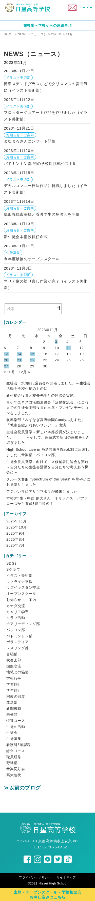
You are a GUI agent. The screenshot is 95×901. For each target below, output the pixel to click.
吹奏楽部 (13, 660)
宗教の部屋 (15, 696)
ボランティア (17, 642)
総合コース (15, 751)
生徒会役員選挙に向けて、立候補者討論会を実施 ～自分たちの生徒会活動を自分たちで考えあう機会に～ (47, 467)
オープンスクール (21, 594)
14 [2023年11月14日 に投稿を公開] (19, 354)
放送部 (11, 702)
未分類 (11, 714)
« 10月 (9, 372)
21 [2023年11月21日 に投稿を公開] (19, 360)
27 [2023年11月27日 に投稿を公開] (6, 366)
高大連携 (13, 775)
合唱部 (11, 654)
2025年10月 (16, 527)
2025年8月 (15, 539)
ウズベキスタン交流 (23, 587)
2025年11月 (16, 521)
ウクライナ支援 (19, 582)
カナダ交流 (15, 606)
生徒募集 (13, 739)
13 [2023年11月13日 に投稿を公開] (6, 354)
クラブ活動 (15, 618)
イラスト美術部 (19, 575)
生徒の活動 (15, 727)
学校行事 (13, 678)
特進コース (15, 721)
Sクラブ (13, 569)
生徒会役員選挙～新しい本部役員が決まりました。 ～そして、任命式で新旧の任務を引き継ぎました (48, 437)
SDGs (11, 563)
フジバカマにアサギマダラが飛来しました (41, 491)
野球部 (11, 763)
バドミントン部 (19, 636)
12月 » (24, 372)
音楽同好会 (15, 769)
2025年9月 (15, 533)
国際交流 (13, 666)
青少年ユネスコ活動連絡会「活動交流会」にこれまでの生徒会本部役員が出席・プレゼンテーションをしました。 (47, 407)
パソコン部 (15, 630)
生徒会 (11, 733)
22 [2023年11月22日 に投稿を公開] (32, 360)
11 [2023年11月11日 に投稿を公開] (69, 348)
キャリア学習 (17, 612)
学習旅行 (13, 684)
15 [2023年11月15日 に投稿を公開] (32, 354)
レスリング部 (17, 648)
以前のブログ (25, 787)
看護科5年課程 (18, 745)
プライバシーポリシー (35, 877)
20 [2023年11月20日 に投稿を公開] (6, 360)
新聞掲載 (13, 708)
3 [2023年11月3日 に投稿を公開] (56, 342)
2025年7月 (15, 545)
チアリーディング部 (23, 624)
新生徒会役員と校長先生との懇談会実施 (40, 395)
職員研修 (13, 757)
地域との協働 (17, 672)
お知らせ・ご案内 (21, 600)
